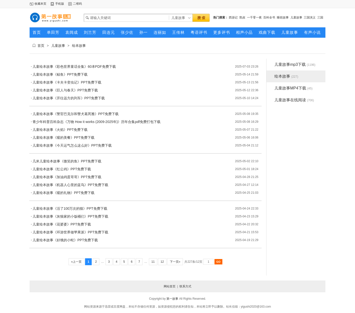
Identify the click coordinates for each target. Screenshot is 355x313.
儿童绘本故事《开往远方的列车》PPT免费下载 (69, 98)
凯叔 (242, 17)
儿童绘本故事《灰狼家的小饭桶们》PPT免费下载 (70, 216)
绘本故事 (79, 46)
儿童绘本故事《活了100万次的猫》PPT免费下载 (70, 208)
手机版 (59, 3)
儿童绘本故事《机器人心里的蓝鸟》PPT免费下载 (70, 185)
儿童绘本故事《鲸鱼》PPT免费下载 (60, 74)
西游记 (233, 17)
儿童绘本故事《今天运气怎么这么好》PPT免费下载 (72, 145)
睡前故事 (283, 17)
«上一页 (76, 261)
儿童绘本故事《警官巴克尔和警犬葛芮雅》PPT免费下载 (76, 114)
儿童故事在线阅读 (294, 100)
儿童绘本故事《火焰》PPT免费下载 (60, 130)
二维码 (77, 3)
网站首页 (170, 286)
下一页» (175, 261)
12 (162, 261)
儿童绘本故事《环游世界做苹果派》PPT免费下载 (70, 232)
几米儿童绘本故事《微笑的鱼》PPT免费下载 (67, 161)
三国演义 (310, 17)
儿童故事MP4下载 (293, 88)
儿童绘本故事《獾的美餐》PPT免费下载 (63, 137)
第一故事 (172, 298)
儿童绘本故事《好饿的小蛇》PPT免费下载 (65, 240)
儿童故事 (296, 17)
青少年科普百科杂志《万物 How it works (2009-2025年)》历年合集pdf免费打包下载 (96, 122)
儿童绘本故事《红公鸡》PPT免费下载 (62, 169)
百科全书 (269, 17)
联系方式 (185, 286)
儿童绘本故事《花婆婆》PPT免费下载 (62, 224)
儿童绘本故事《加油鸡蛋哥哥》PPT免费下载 (67, 177)
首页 (40, 46)
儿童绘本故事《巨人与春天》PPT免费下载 (65, 90)
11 (153, 261)
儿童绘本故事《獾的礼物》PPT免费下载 (63, 193)
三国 (320, 17)
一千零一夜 (254, 17)
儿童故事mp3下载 (294, 64)
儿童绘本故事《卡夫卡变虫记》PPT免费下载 (67, 82)
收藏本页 (40, 3)
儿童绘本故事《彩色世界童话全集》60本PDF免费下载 (74, 67)
